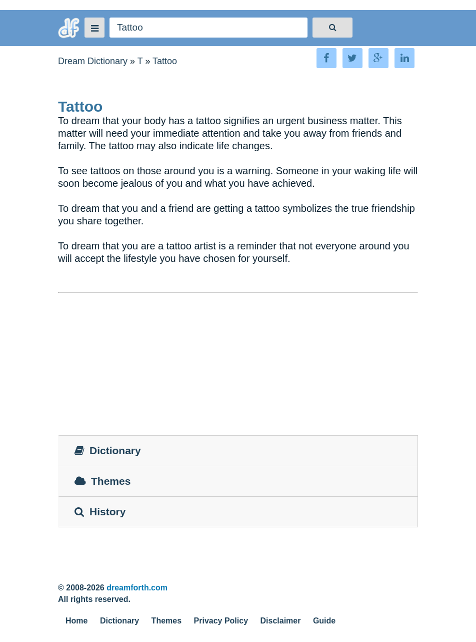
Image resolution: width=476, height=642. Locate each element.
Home (77, 620)
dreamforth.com (137, 587)
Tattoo (164, 61)
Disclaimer (280, 620)
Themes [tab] (102, 481)
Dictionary (119, 620)
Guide (324, 620)
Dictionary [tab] (107, 450)
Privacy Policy (221, 620)
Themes (167, 620)
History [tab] (100, 511)
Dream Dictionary (93, 61)
